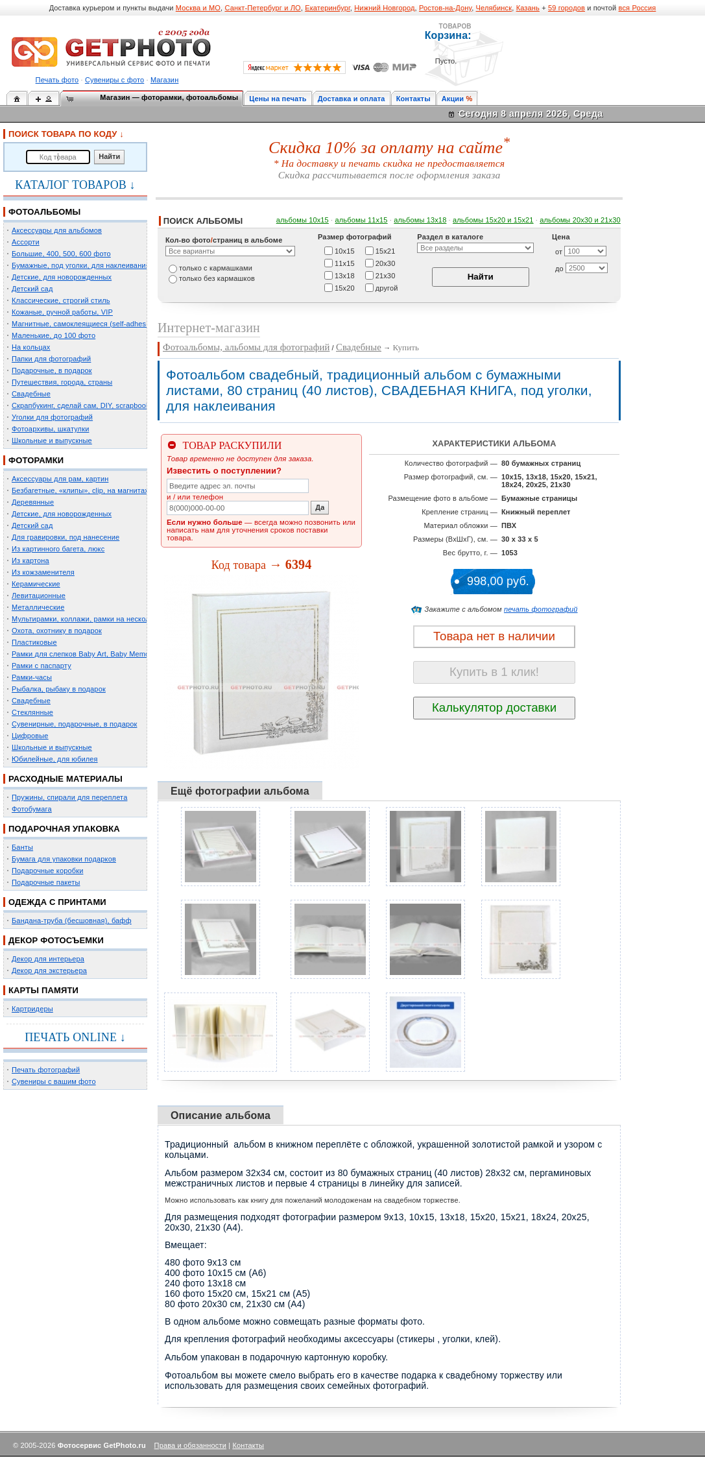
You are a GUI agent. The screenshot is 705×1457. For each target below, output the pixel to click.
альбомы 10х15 (302, 220)
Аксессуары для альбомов (57, 230)
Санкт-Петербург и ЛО (262, 8)
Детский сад (32, 289)
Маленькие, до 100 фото (53, 335)
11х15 (345, 263)
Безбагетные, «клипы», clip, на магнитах (80, 490)
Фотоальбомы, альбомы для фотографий (246, 347)
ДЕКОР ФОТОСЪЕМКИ (56, 940)
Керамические (36, 584)
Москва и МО (198, 8)
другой (387, 287)
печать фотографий (541, 609)
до (559, 268)
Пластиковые (34, 642)
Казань (528, 8)
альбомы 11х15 (361, 220)
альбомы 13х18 (420, 220)
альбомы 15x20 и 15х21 (493, 220)
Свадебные (31, 394)
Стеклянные (32, 712)
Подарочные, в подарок (52, 370)
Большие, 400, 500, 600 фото (61, 254)
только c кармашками (215, 268)
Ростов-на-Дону (445, 8)
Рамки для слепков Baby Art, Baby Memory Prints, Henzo (107, 654)
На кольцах (31, 347)
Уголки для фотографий (52, 417)
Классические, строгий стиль (61, 300)
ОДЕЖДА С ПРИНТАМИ (57, 902)
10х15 (345, 250)
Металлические (38, 607)
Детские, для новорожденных (62, 277)
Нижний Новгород (384, 8)
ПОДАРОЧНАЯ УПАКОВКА (64, 829)
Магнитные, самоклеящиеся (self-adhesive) (85, 324)
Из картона (30, 560)
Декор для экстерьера (49, 970)
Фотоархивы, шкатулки (50, 429)
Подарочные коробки (47, 870)
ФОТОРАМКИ (36, 460)
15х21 (386, 250)
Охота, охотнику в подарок (57, 630)
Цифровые (30, 736)
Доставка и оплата (351, 98)
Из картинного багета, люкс (58, 549)
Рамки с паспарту (41, 665)
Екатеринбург (327, 8)
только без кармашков (217, 278)
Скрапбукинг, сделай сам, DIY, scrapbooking (86, 405)
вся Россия (637, 8)
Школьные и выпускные (52, 440)
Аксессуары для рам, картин (60, 479)
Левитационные (39, 595)
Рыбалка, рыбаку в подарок (59, 689)
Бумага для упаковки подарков (64, 859)
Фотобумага (32, 809)
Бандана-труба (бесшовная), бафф (72, 920)
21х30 (386, 275)
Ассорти (26, 242)
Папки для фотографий (51, 359)
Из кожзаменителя (43, 572)
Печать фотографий (46, 1070)
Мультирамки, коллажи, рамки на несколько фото (96, 619)
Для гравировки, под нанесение (65, 537)
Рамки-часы (32, 677)
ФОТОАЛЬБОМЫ (44, 212)
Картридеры (32, 1009)
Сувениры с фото (114, 80)
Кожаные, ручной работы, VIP (62, 312)
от (558, 252)
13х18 (345, 275)
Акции (453, 98)
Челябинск (494, 8)
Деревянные (33, 502)
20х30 (386, 263)
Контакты (413, 98)
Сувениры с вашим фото (54, 1081)
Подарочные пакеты (46, 882)
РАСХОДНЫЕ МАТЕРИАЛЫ (65, 779)
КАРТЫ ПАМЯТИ (43, 990)
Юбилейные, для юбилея (55, 759)
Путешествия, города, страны (62, 382)
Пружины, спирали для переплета (69, 797)
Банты (22, 847)
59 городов (566, 8)
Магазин (164, 80)
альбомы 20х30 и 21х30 (580, 220)
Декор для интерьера (48, 959)
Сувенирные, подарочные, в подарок (74, 724)
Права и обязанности (190, 1445)
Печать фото (57, 80)
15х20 (345, 287)
